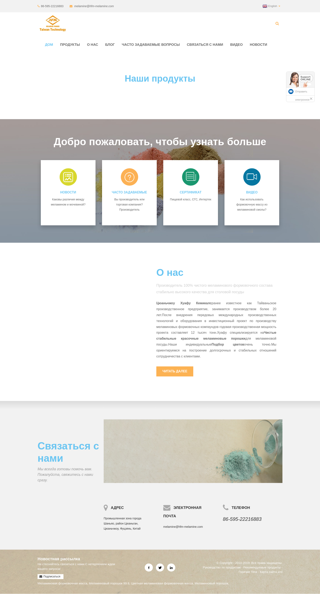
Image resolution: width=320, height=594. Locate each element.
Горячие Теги (248, 572)
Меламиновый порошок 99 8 (109, 583)
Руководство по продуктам (221, 567)
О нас (92, 45)
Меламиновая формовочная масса (62, 583)
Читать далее (175, 371)
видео (236, 45)
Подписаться (51, 576)
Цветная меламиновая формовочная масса (162, 583)
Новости (258, 45)
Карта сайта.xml (271, 572)
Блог (110, 45)
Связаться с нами (205, 45)
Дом (49, 45)
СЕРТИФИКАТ (190, 192)
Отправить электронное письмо (302, 99)
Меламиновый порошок (211, 583)
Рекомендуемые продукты (262, 567)
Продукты (70, 45)
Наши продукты (160, 78)
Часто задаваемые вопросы (151, 45)
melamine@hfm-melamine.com (94, 6)
